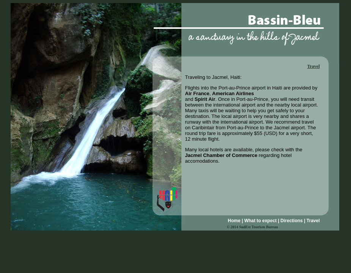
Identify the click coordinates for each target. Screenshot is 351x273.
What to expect (260, 220)
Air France (197, 93)
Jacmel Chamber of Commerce (221, 155)
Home (234, 220)
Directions (291, 220)
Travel (313, 220)
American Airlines (233, 93)
